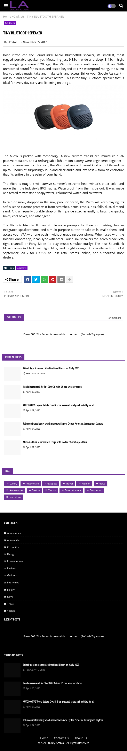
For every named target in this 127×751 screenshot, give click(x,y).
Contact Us (61, 738)
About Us (80, 738)
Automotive (32, 483)
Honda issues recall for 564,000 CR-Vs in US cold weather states (52, 387)
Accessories (16, 490)
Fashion (85, 483)
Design (36, 490)
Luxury (13, 483)
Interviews (15, 497)
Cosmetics (96, 490)
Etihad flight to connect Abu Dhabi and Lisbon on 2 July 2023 (51, 368)
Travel (69, 483)
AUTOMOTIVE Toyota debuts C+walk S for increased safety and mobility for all (58, 405)
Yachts (52, 490)
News (102, 483)
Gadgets (19, 16)
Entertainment (73, 490)
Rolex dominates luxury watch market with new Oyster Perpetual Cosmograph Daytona (63, 423)
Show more (115, 317)
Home (7, 16)
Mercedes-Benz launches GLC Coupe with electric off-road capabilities (55, 442)
